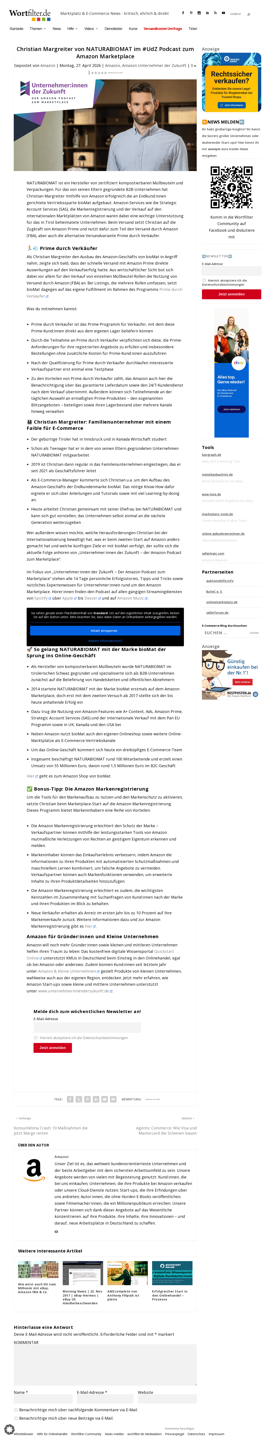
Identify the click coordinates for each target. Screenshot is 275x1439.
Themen (36, 29)
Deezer (92, 598)
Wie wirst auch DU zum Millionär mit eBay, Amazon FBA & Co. (37, 1288)
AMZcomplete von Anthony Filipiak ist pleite (123, 1295)
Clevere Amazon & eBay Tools (224, 520)
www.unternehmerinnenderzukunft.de (75, 990)
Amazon (47, 65)
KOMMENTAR (26, 1342)
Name (21, 1392)
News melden (114, 1434)
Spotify (42, 598)
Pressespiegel (174, 1434)
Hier (32, 776)
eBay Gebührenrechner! (219, 540)
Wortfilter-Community (86, 1434)
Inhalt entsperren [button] (105, 631)
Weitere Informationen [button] (105, 641)
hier (90, 926)
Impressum (216, 1434)
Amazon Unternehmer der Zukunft (154, 65)
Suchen (254, 633)
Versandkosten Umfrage (163, 29)
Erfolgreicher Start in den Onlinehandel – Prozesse (169, 1295)
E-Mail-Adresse (46, 1018)
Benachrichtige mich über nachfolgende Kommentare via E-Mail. (78, 1409)
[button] (9, 1429)
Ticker (192, 29)
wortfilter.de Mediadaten (144, 1434)
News (57, 29)
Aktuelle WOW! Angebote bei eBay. (228, 501)
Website (145, 1392)
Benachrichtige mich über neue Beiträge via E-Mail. (66, 1418)
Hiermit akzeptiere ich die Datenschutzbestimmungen (84, 1037)
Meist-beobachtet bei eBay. (223, 481)
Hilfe (70, 29)
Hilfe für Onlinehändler (52, 1434)
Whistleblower (23, 1434)
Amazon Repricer (215, 560)
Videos (89, 29)
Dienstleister (113, 29)
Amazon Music (132, 598)
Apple (69, 598)
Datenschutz (196, 1434)
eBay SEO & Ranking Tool (221, 461)
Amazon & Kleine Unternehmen (69, 971)
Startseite (16, 29)
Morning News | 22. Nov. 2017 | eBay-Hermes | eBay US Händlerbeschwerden (83, 1297)
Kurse (133, 29)
